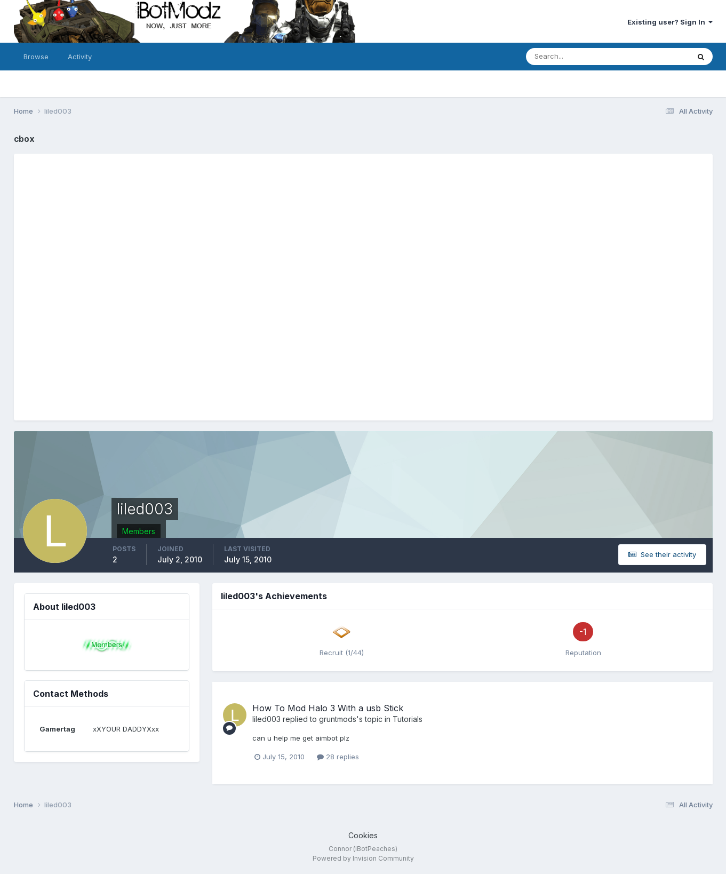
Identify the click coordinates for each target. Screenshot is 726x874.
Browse (36, 56)
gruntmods (337, 719)
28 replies (338, 756)
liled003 (266, 719)
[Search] (573, 56)
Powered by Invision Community (363, 858)
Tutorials (407, 719)
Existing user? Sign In (670, 22)
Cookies (363, 835)
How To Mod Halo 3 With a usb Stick (327, 708)
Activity (80, 56)
